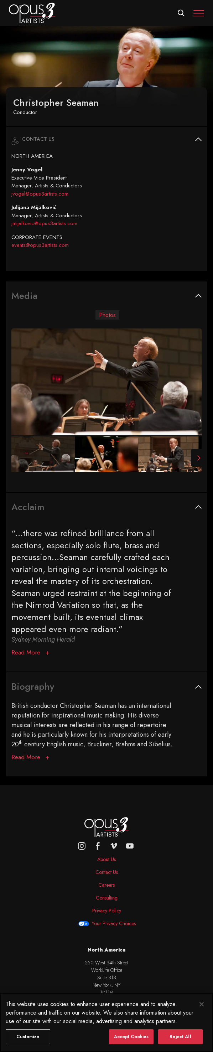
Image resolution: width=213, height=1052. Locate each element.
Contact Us (106, 872)
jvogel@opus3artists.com (39, 194)
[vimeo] (114, 846)
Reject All (180, 1043)
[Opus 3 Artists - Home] (32, 12)
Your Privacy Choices (114, 923)
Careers (106, 884)
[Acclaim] (30, 652)
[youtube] (130, 846)
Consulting (107, 897)
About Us (106, 859)
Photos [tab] (107, 315)
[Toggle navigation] (198, 13)
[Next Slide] (196, 458)
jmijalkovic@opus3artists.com (44, 223)
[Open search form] (181, 13)
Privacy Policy (106, 910)
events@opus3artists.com (40, 245)
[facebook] (98, 846)
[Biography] (30, 757)
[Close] (201, 1011)
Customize (27, 1043)
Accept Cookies (131, 1043)
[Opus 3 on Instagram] (81, 846)
